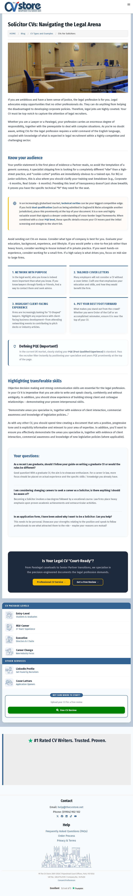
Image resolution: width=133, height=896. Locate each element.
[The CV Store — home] (23, 6)
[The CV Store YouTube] (75, 816)
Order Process (66, 835)
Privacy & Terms (66, 840)
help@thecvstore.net (70, 807)
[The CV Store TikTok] (71, 816)
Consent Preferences (66, 880)
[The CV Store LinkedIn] (66, 816)
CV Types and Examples (41, 33)
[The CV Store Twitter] (57, 816)
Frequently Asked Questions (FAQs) (66, 831)
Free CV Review (66, 710)
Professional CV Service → (51, 582)
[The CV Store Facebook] (62, 816)
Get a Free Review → (88, 582)
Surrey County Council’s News (112, 90)
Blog (23, 33)
